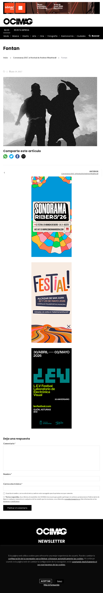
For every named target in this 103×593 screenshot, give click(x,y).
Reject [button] (59, 581)
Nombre (7, 474)
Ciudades (81, 36)
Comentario (9, 443)
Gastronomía (67, 36)
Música (15, 36)
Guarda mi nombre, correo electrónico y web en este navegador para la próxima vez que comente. (39, 493)
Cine (42, 36)
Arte (34, 36)
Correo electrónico (12, 484)
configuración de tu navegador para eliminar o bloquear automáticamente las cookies (45, 558)
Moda (6, 36)
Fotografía (52, 36)
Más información (51, 585)
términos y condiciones (11, 501)
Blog (6, 30)
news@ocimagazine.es (72, 499)
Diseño (26, 36)
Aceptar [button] (45, 581)
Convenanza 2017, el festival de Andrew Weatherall (79, 174)
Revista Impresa (21, 30)
